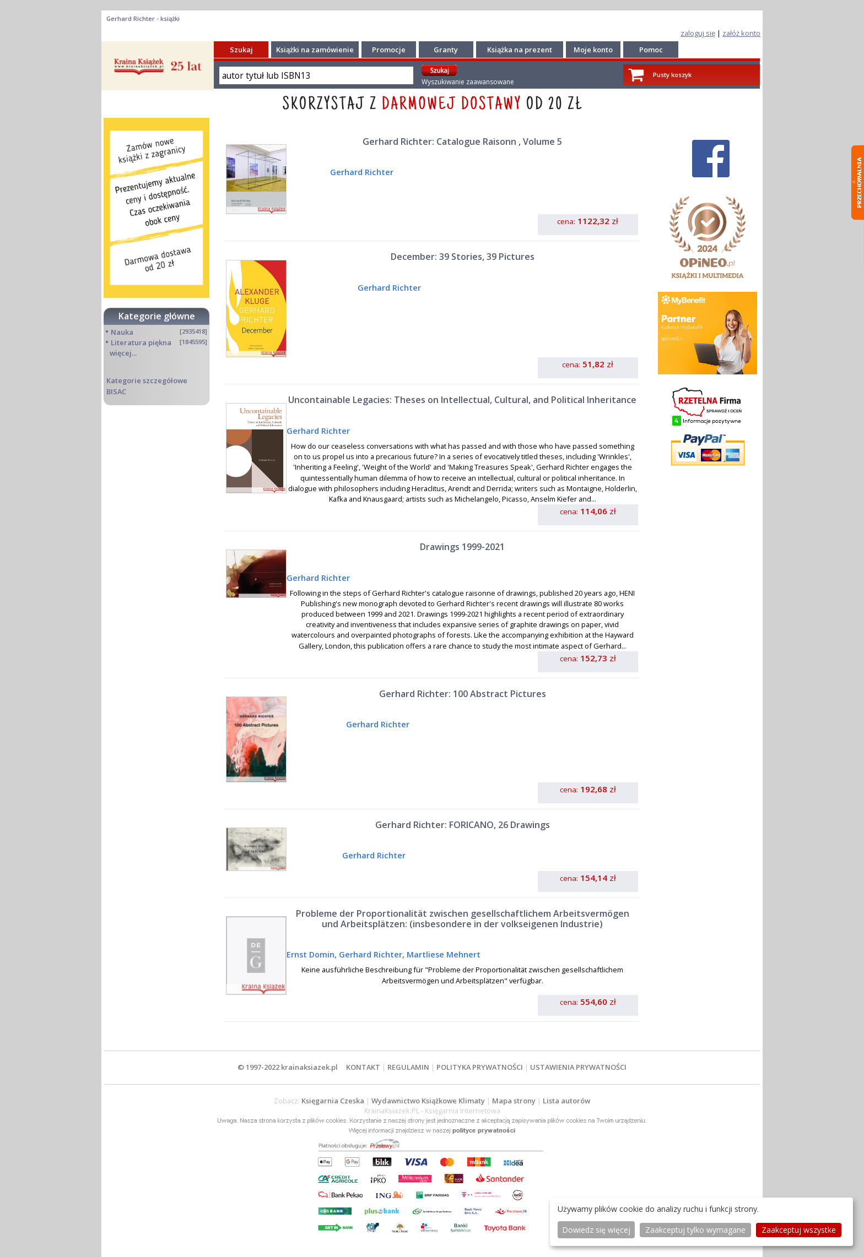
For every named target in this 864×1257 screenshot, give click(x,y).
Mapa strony (514, 1101)
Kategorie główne (156, 316)
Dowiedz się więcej (596, 1230)
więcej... (123, 353)
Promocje (389, 50)
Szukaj (241, 50)
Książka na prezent (519, 50)
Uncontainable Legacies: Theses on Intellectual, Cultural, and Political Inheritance (462, 400)
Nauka (122, 332)
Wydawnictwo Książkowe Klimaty (428, 1101)
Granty (446, 50)
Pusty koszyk (672, 74)
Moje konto (593, 50)
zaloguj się (698, 33)
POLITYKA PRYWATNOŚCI (479, 1067)
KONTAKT (363, 1067)
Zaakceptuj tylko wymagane (695, 1230)
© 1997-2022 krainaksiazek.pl (287, 1067)
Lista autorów (566, 1101)
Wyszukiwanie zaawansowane (468, 81)
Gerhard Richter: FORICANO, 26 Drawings (462, 825)
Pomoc (651, 50)
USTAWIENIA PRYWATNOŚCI (578, 1067)
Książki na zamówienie (315, 50)
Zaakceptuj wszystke (799, 1230)
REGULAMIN (408, 1067)
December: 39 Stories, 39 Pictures (462, 257)
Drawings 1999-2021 (462, 547)
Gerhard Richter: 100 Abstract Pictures (462, 694)
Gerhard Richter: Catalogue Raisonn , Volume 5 (462, 141)
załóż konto (741, 33)
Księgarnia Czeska (332, 1101)
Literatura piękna (141, 342)
